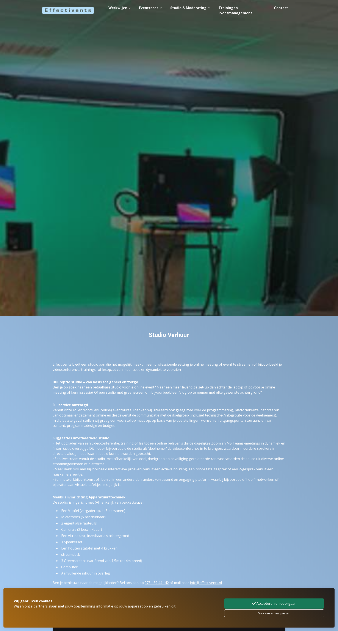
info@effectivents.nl (206, 582)
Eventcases (150, 7)
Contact (281, 7)
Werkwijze (119, 7)
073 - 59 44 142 (157, 582)
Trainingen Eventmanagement (235, 10)
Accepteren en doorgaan (274, 603)
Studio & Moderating (190, 7)
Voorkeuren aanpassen (274, 613)
